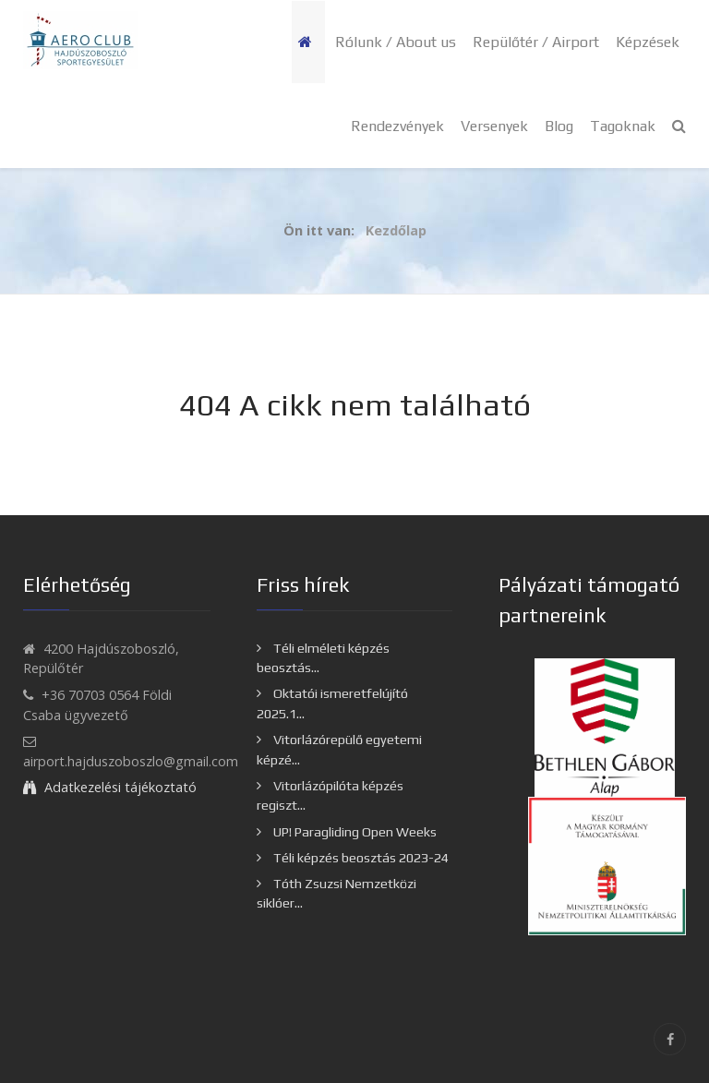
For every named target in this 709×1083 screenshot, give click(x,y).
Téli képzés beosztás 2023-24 (359, 857)
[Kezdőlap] (308, 42)
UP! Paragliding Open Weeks (353, 831)
